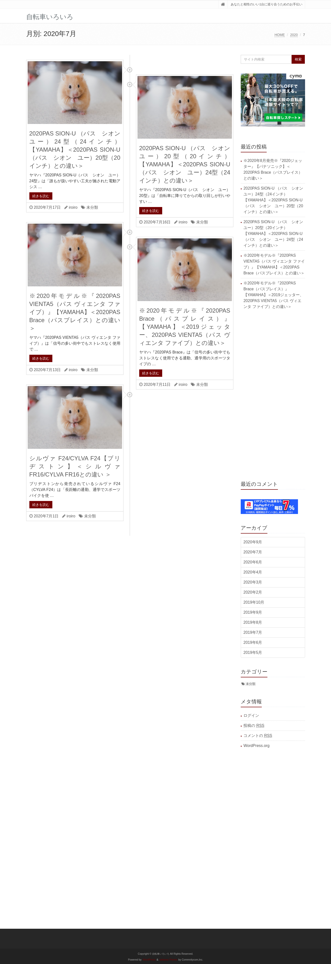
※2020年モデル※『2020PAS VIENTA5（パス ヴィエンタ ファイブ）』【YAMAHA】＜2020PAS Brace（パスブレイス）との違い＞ (74, 312)
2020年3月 (252, 582)
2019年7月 (252, 632)
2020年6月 (252, 562)
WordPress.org (256, 746)
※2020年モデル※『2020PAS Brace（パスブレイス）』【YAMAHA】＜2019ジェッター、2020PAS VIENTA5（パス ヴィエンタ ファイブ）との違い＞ (184, 326)
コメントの (257, 735)
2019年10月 (253, 602)
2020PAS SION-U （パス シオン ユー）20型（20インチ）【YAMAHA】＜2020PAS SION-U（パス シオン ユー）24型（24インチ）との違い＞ (187, 164)
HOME (279, 35)
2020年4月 (252, 572)
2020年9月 (252, 542)
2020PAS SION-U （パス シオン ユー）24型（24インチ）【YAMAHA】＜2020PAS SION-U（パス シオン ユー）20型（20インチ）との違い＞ (77, 149)
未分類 (92, 207)
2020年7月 (252, 552)
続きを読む (40, 196)
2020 (294, 35)
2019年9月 (252, 612)
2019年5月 (252, 652)
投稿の (253, 725)
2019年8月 (252, 622)
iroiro (73, 207)
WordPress (149, 959)
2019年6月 (252, 642)
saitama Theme (168, 959)
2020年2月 (252, 592)
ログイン (251, 715)
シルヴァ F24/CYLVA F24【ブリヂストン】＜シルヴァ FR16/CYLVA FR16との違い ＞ (74, 466)
